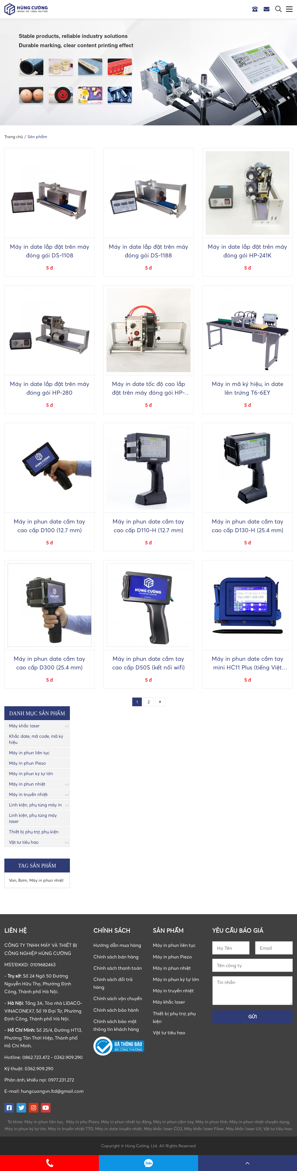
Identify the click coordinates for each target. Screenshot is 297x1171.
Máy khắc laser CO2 (163, 1128)
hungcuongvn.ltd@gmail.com (52, 1091)
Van (12, 880)
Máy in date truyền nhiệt (118, 1128)
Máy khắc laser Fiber (204, 1128)
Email (268, 9)
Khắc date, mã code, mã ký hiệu (36, 739)
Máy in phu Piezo (82, 1121)
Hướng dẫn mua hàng (117, 945)
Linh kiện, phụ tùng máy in (35, 804)
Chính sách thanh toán (117, 968)
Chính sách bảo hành (116, 1010)
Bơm (22, 880)
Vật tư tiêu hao (24, 842)
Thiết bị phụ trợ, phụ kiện (34, 831)
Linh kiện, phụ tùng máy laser (33, 818)
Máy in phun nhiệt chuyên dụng (259, 1121)
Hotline (256, 9)
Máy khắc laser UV (243, 1128)
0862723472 (148, 1163)
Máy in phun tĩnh (211, 1121)
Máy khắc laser (24, 725)
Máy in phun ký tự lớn (31, 773)
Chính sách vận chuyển (117, 998)
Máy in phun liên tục (29, 752)
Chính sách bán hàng (116, 957)
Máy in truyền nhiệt (28, 794)
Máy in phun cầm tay (173, 1121)
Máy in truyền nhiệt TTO (70, 1128)
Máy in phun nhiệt (27, 783)
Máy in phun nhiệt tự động (126, 1121)
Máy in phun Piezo (27, 763)
